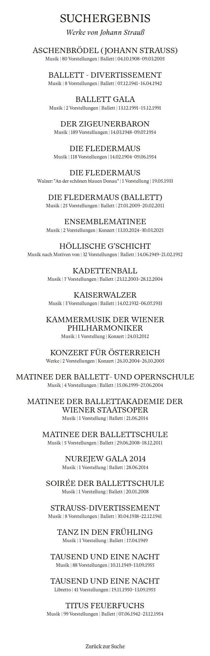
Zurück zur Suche (105, 646)
